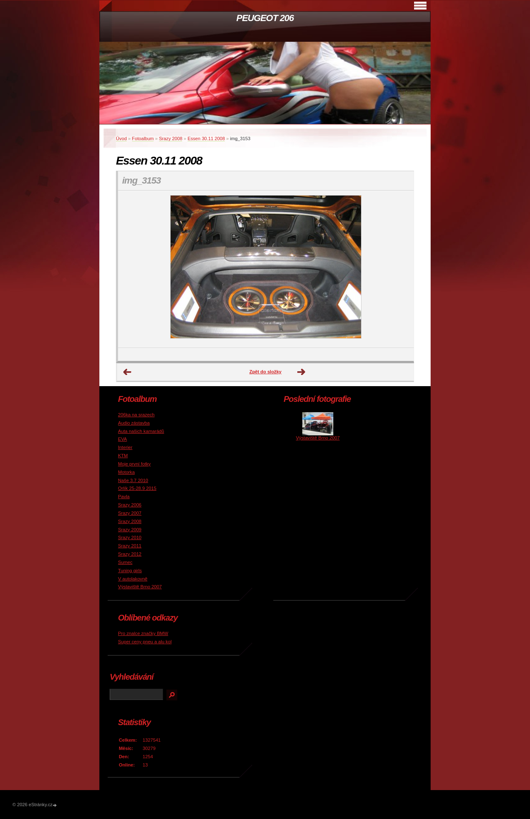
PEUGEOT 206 (265, 18)
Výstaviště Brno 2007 (140, 586)
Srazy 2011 (130, 545)
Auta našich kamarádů (141, 431)
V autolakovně (132, 578)
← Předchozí (127, 372)
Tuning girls (130, 570)
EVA (122, 439)
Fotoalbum (143, 138)
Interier (125, 447)
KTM (123, 455)
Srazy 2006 (130, 504)
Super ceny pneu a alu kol (144, 641)
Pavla (124, 496)
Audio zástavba (134, 422)
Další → (301, 372)
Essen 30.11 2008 (206, 138)
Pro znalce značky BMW (143, 633)
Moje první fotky (134, 463)
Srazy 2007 (130, 513)
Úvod (121, 138)
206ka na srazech (136, 414)
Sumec (125, 562)
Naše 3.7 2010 (133, 480)
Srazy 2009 (130, 529)
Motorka (126, 472)
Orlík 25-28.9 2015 (137, 488)
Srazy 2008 (171, 138)
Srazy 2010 (130, 537)
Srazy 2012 (130, 554)
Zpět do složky (265, 371)
